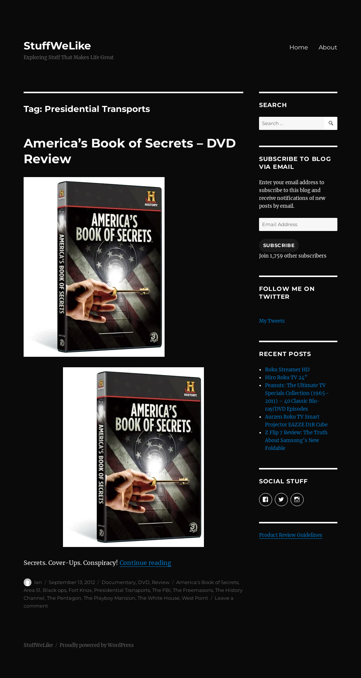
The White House (159, 598)
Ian (38, 582)
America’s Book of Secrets (207, 582)
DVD (144, 582)
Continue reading (145, 562)
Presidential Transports (122, 590)
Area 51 (32, 590)
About (328, 47)
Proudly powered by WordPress (97, 645)
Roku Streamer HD (287, 370)
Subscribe (279, 245)
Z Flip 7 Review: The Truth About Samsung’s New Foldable (296, 440)
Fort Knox (80, 590)
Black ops (54, 590)
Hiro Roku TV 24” (286, 377)
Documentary (119, 582)
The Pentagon (64, 598)
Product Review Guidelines (290, 535)
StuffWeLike (57, 45)
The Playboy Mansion (109, 598)
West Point (195, 598)
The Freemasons (193, 590)
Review (160, 582)
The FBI (161, 590)
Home (298, 47)
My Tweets (272, 321)
